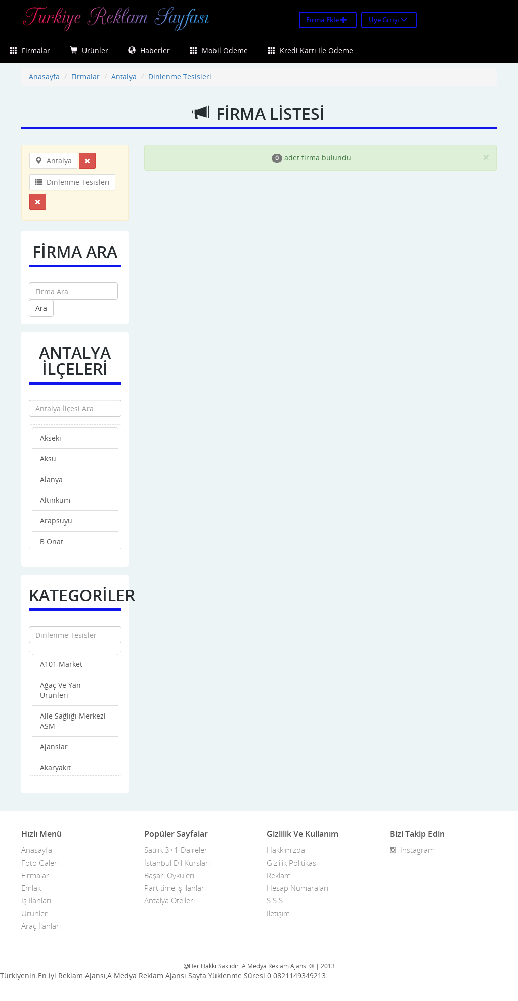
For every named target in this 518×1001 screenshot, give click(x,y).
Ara (41, 308)
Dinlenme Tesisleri (179, 76)
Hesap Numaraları (297, 888)
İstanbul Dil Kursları (177, 862)
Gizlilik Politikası (292, 862)
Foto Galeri (40, 862)
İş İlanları (36, 900)
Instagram (412, 850)
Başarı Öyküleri (169, 875)
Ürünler (89, 50)
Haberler (149, 50)
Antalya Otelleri (169, 900)
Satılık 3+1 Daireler (175, 850)
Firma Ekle (326, 19)
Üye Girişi (388, 19)
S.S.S (275, 900)
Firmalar (30, 50)
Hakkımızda (286, 850)
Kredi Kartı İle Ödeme (310, 50)
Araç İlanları (41, 926)
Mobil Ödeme (219, 50)
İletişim (278, 913)
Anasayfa (44, 76)
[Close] (486, 157)
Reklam (279, 875)
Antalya (124, 76)
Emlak (31, 888)
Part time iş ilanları (175, 888)
